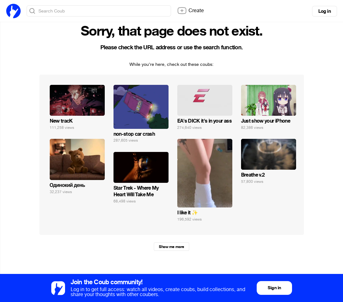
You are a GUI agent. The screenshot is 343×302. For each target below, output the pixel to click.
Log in (324, 11)
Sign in (274, 288)
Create (190, 11)
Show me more (171, 246)
